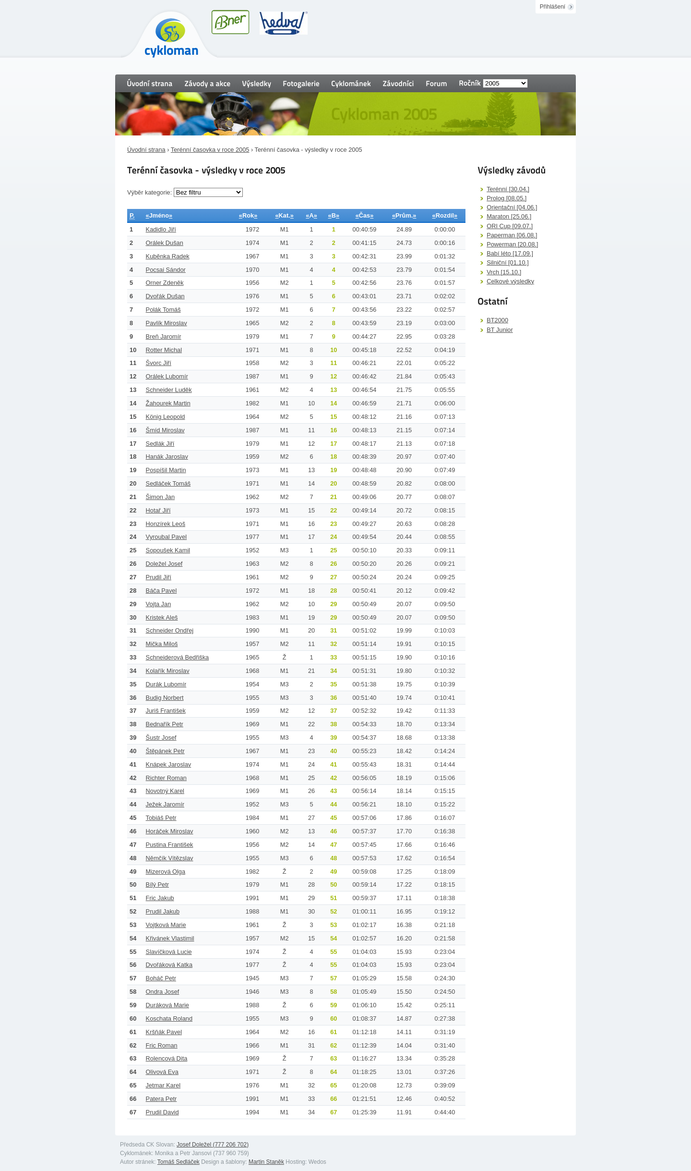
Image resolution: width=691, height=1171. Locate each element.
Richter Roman (166, 777)
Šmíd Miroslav (165, 430)
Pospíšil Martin (166, 470)
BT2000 (497, 320)
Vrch (504, 272)
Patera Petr (161, 1098)
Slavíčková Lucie (169, 951)
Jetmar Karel (163, 1085)
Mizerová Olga (166, 871)
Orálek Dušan (164, 242)
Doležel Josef (164, 563)
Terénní (508, 189)
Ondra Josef (162, 991)
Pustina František (169, 844)
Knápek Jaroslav (168, 764)
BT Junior (500, 329)
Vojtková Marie (166, 924)
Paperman (512, 235)
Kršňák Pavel (164, 1032)
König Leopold (165, 416)
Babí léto (510, 253)
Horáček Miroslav (169, 831)
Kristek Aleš (162, 617)
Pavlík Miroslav (166, 323)
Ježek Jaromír (165, 804)
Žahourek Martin (168, 403)
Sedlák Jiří (160, 443)
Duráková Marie (167, 1005)
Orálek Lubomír (167, 376)
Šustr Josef (161, 737)
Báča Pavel (161, 590)
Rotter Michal (164, 350)
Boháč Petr (161, 978)
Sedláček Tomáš (168, 483)
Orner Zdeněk (165, 282)
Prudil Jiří (158, 577)
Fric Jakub (160, 898)
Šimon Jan (160, 496)
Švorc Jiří (158, 362)
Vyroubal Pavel (166, 536)
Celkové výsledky (510, 281)
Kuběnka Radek (168, 256)
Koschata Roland (169, 1018)
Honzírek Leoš (166, 523)
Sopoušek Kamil (168, 550)
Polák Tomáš (163, 309)
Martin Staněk (266, 1162)
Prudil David (162, 1112)
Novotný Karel (165, 790)
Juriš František (166, 710)
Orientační (512, 207)
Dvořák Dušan (165, 296)
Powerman (512, 244)
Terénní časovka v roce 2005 (210, 149)
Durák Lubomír (166, 684)
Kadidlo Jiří (161, 229)
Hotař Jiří (158, 510)
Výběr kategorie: (150, 192)
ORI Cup (510, 226)
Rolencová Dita (167, 1058)
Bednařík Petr (164, 724)
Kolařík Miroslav (168, 670)
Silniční (508, 262)
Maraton (509, 216)
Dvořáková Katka (169, 964)
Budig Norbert (165, 697)
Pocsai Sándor (166, 269)
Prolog (506, 198)
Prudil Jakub (162, 911)
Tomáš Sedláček (178, 1162)
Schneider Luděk (169, 389)
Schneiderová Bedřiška (177, 657)
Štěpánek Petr (165, 751)
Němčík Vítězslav (169, 858)
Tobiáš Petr (161, 817)
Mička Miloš (162, 643)
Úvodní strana (146, 149)
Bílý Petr (157, 884)
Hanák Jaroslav (167, 456)
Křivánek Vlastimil (170, 938)
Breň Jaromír (163, 336)
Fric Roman (162, 1045)
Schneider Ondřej (170, 630)
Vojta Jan (158, 604)
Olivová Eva (162, 1071)
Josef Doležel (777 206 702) (213, 1144)
